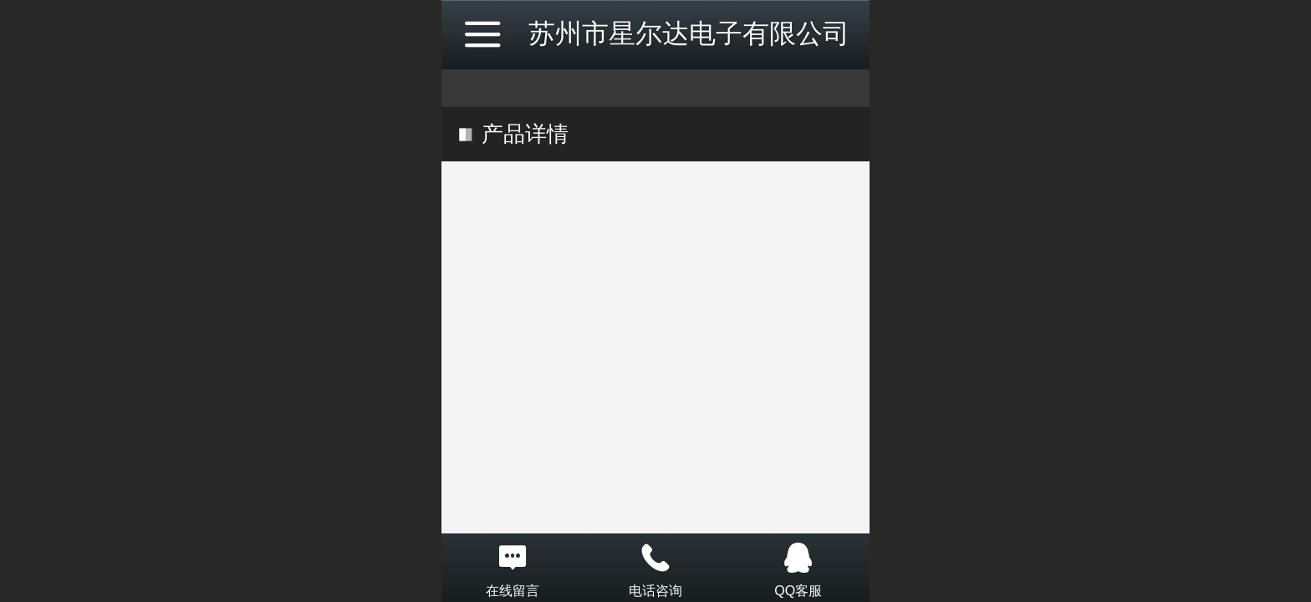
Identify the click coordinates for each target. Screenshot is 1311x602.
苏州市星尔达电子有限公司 (688, 33)
